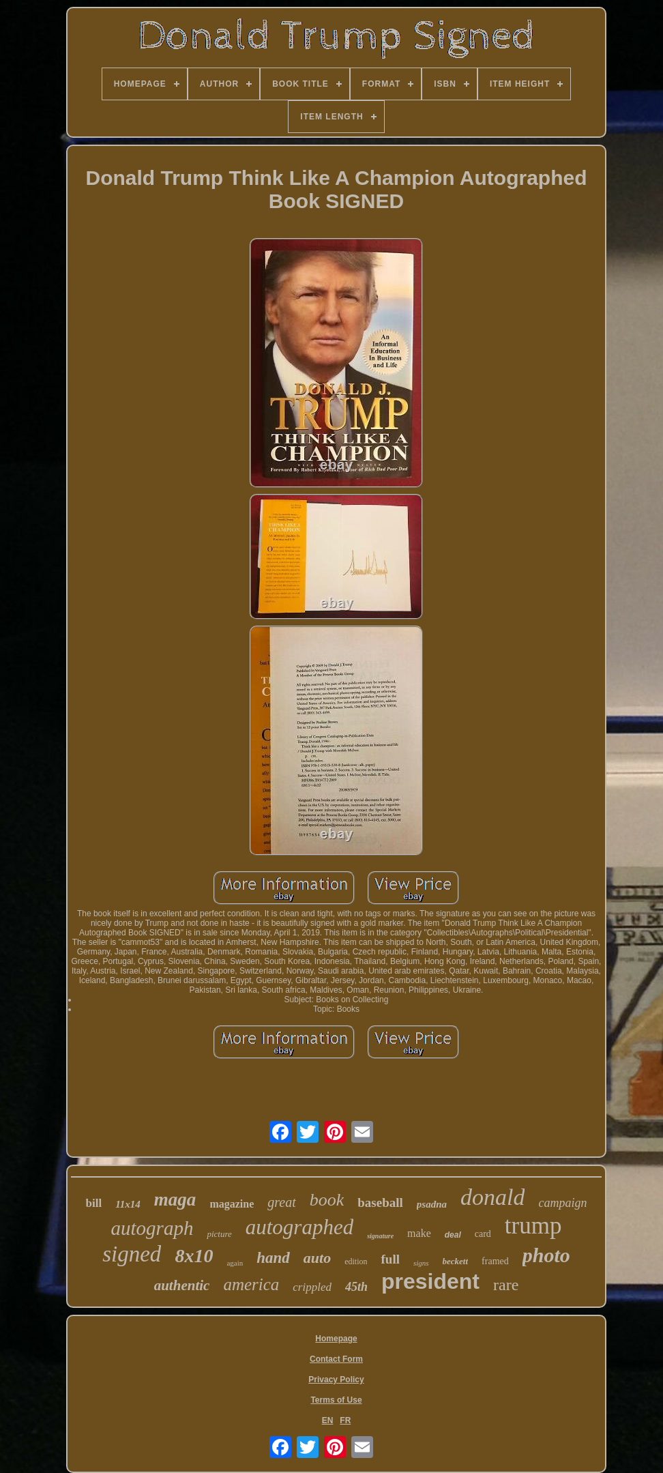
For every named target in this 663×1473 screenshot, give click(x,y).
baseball (380, 1202)
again (234, 1263)
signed (131, 1254)
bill (94, 1203)
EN (328, 1420)
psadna (432, 1204)
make (419, 1233)
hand (273, 1257)
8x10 (194, 1255)
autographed (299, 1227)
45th (356, 1287)
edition (355, 1261)
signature (380, 1236)
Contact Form (336, 1359)
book (327, 1200)
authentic (182, 1285)
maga (175, 1199)
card (483, 1234)
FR (345, 1420)
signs (421, 1263)
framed (495, 1261)
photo (546, 1255)
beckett (456, 1261)
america (251, 1284)
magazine (231, 1204)
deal (453, 1235)
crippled (312, 1287)
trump (533, 1225)
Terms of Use (336, 1400)
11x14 (128, 1204)
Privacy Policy (336, 1379)
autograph (152, 1228)
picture (219, 1234)
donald (492, 1197)
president (430, 1281)
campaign (562, 1203)
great (281, 1202)
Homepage (336, 1338)
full (390, 1259)
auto (317, 1257)
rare (505, 1285)
